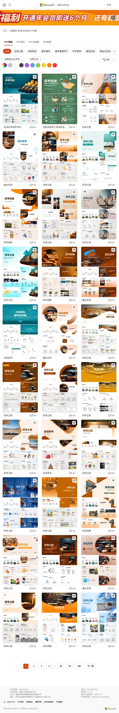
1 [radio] (25, 666)
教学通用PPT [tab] (61, 51)
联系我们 (29, 702)
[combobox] (108, 59)
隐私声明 (38, 702)
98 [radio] (61, 666)
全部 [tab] (7, 51)
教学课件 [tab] (46, 51)
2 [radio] (33, 666)
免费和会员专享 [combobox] (13, 59)
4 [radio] (49, 666)
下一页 (90, 666)
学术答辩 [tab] (77, 51)
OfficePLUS (11, 702)
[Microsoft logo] (110, 709)
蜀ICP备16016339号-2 (11, 708)
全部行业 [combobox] (36, 59)
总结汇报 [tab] (18, 51)
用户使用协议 (48, 702)
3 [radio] (41, 666)
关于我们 (21, 702)
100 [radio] (79, 666)
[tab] (8, 42)
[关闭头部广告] (113, 17)
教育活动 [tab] (90, 51)
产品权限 (59, 702)
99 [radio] (70, 666)
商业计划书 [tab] (105, 51)
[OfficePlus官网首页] (56, 4)
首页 (5, 31)
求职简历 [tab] (32, 51)
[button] (114, 51)
